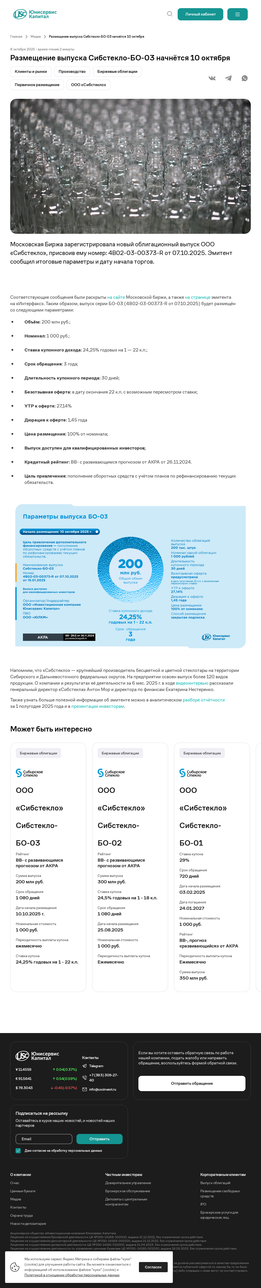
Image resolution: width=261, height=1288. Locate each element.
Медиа (15, 1199)
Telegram (96, 1066)
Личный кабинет (200, 14)
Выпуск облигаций (215, 1182)
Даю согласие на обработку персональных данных (63, 1151)
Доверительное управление (128, 1182)
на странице (197, 297)
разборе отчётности (204, 700)
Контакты (18, 1207)
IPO (203, 1204)
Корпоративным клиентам (223, 1174)
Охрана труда (21, 1215)
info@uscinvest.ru (102, 1089)
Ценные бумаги (22, 1190)
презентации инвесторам (97, 706)
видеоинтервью (192, 683)
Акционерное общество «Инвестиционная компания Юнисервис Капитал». (63, 1233)
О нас (14, 1182)
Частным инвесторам (123, 1174)
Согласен (153, 1267)
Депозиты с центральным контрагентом (126, 1201)
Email (26, 1138)
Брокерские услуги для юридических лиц (219, 1215)
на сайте (116, 297)
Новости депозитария (28, 1223)
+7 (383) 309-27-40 (103, 1077)
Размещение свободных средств (220, 1193)
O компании (20, 1174)
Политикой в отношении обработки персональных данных (72, 1275)
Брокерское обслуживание (127, 1190)
